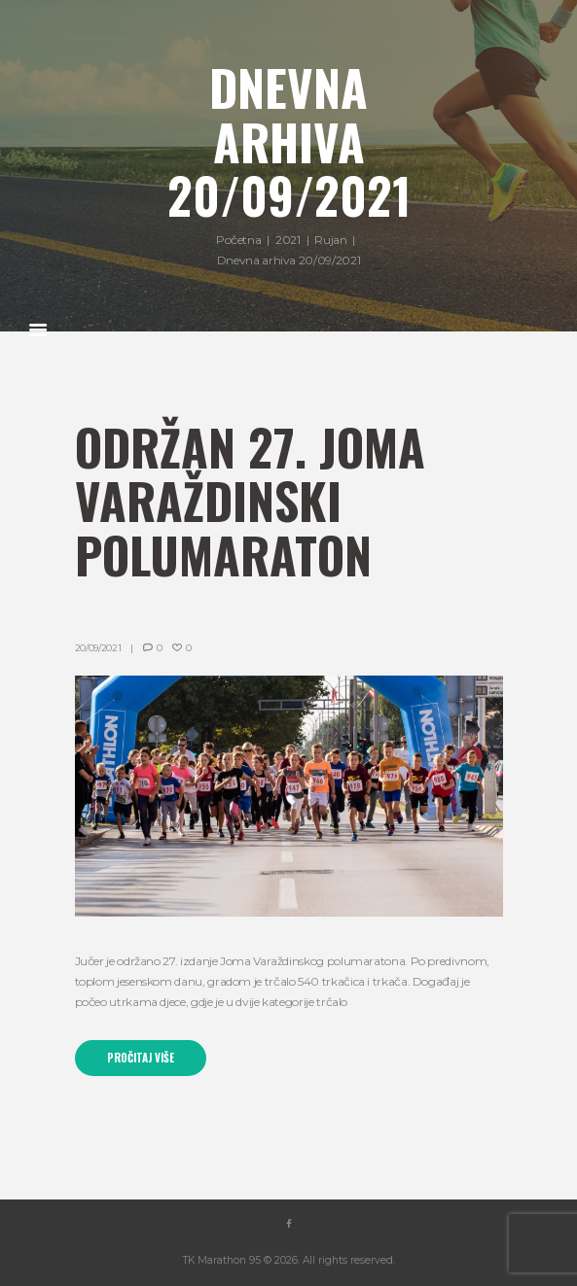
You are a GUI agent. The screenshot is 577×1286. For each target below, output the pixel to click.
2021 (288, 239)
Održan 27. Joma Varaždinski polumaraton (250, 500)
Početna (238, 239)
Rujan (330, 239)
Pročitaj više (140, 1057)
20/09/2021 (98, 648)
